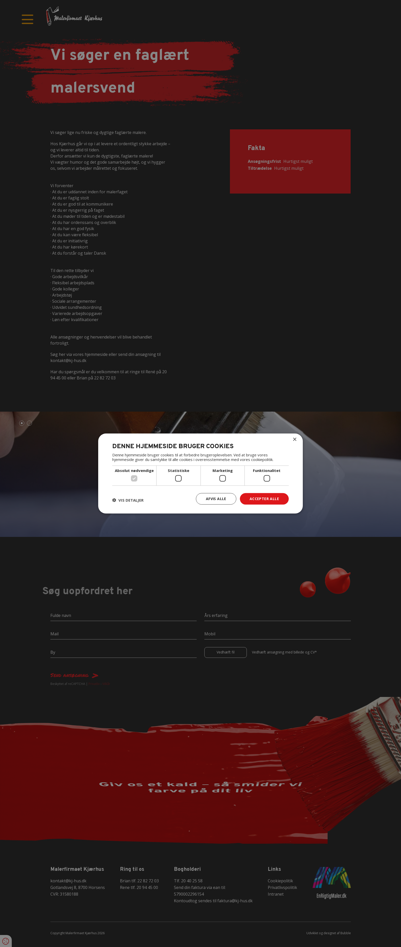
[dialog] (200, 473)
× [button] (294, 440)
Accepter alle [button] (264, 498)
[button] (127, 500)
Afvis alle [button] (216, 498)
